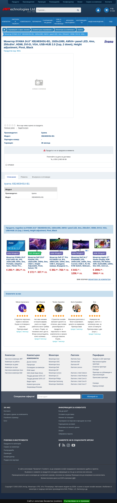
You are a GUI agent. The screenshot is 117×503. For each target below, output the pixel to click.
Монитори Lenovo (55, 373)
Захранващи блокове (34, 387)
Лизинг (79, 2)
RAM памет (31, 370)
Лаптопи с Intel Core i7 (78, 384)
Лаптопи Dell (75, 362)
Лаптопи (75, 355)
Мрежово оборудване (70, 21)
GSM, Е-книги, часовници (58, 21)
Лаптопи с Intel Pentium (79, 376)
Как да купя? (63, 411)
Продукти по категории (12, 444)
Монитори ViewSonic (56, 384)
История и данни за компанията (16, 414)
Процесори (31, 365)
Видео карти (31, 381)
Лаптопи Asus (75, 359)
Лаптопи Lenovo (76, 367)
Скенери (96, 383)
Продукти (15, 2)
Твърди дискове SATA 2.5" (36, 376)
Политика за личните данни (68, 427)
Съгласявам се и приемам (76, 501)
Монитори (54, 355)
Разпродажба (54, 2)
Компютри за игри (11, 367)
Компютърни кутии (33, 384)
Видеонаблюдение (96, 21)
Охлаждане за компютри (35, 367)
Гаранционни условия (66, 424)
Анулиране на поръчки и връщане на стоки (74, 421)
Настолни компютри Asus (14, 370)
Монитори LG (53, 376)
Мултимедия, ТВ (81, 21)
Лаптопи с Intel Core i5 (78, 381)
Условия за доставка (66, 414)
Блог (5, 421)
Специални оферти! (24, 396)
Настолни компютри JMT (14, 359)
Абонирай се (92, 397)
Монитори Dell (54, 367)
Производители (28, 2)
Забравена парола (65, 434)
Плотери (96, 370)
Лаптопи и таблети (15, 21)
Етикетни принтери (99, 367)
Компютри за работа (12, 362)
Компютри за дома (11, 364)
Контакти (108, 2)
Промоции (42, 2)
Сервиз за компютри (93, 2)
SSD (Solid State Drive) (35, 373)
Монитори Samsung (56, 381)
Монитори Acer (54, 359)
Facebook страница (11, 417)
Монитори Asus (54, 364)
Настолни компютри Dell (13, 373)
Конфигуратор (68, 2)
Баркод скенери (98, 386)
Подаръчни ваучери (11, 460)
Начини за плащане (66, 417)
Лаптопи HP (75, 364)
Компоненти (25, 21)
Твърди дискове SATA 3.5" (36, 379)
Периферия (36, 21)
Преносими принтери (100, 377)
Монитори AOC (54, 362)
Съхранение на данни (48, 21)
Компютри (6, 21)
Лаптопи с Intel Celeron (79, 373)
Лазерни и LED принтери (101, 359)
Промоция (7, 453)
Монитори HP (53, 370)
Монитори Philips (55, 378)
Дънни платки (32, 362)
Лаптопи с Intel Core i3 (78, 378)
